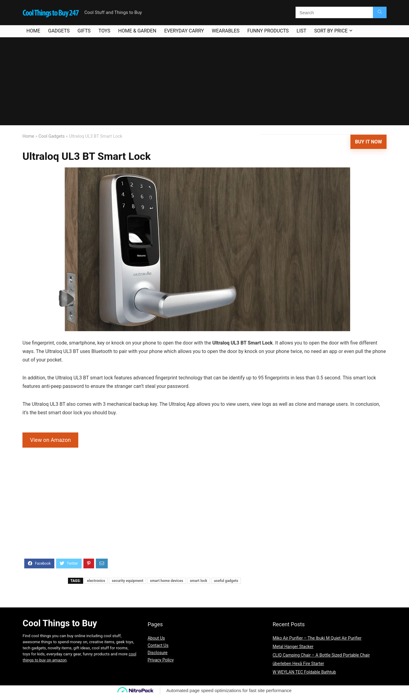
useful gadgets (226, 581)
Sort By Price (331, 31)
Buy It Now (368, 142)
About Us (156, 638)
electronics (96, 581)
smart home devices (166, 581)
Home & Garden (137, 31)
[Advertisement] (204, 82)
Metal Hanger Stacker (292, 646)
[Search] (380, 12)
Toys (104, 31)
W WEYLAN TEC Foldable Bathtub (304, 672)
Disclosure (157, 652)
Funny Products (268, 31)
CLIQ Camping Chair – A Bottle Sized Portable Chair (321, 655)
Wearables (225, 31)
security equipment (127, 581)
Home (33, 31)
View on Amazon (50, 440)
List (301, 31)
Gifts (83, 31)
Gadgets (58, 31)
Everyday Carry (184, 31)
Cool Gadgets (52, 136)
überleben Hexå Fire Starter (298, 663)
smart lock (198, 581)
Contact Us (157, 645)
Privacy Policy (160, 659)
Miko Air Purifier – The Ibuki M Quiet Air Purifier (316, 638)
